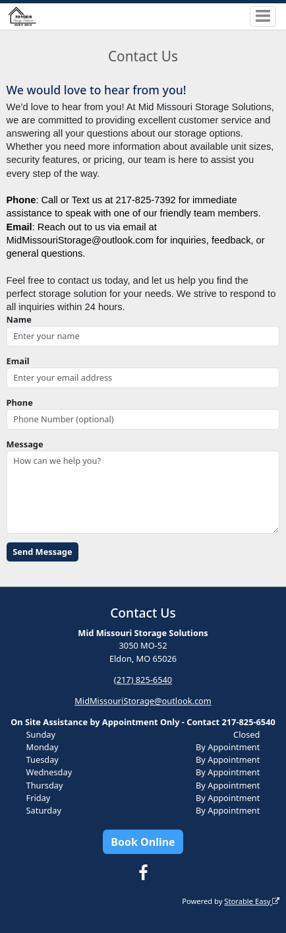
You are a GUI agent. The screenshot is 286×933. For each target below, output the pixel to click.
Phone (20, 402)
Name (19, 319)
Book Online (143, 842)
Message (25, 444)
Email (18, 361)
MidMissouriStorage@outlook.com (143, 701)
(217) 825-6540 (143, 680)
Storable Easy (251, 901)
